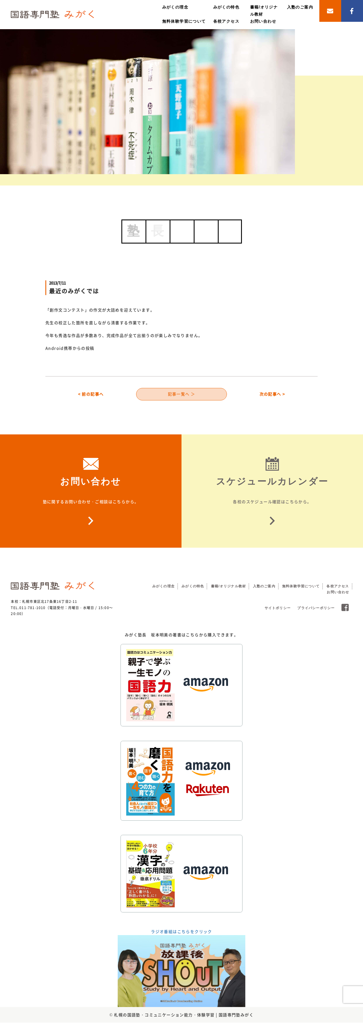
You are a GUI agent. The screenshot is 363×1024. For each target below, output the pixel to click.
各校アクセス (226, 21)
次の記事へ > (272, 395)
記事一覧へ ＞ (181, 395)
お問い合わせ (263, 21)
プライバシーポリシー (316, 610)
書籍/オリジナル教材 (228, 588)
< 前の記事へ (91, 395)
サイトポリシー (278, 610)
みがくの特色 (226, 7)
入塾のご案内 (300, 7)
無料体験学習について (184, 21)
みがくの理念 (175, 7)
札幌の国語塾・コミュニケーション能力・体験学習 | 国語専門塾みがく (184, 1016)
